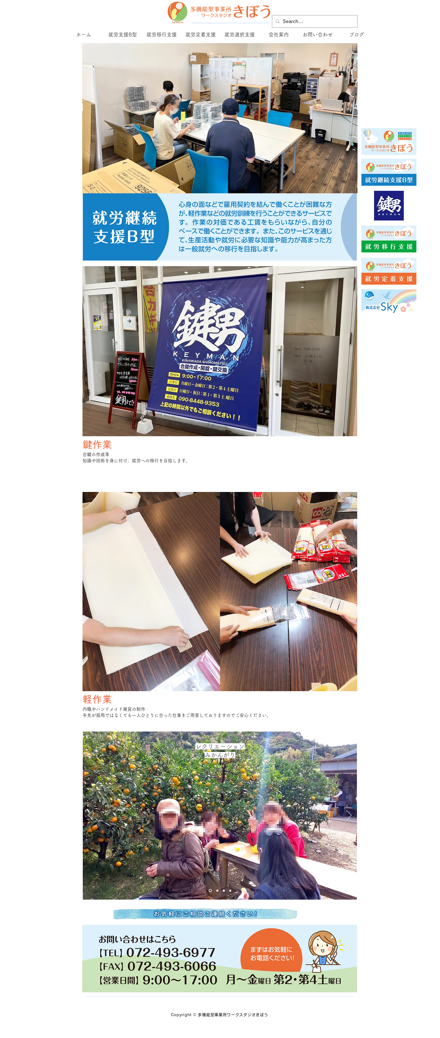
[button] (122, 34)
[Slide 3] (217, 891)
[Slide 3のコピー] (224, 891)
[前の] (90, 815)
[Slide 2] (230, 891)
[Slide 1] (210, 890)
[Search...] (314, 21)
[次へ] (349, 815)
